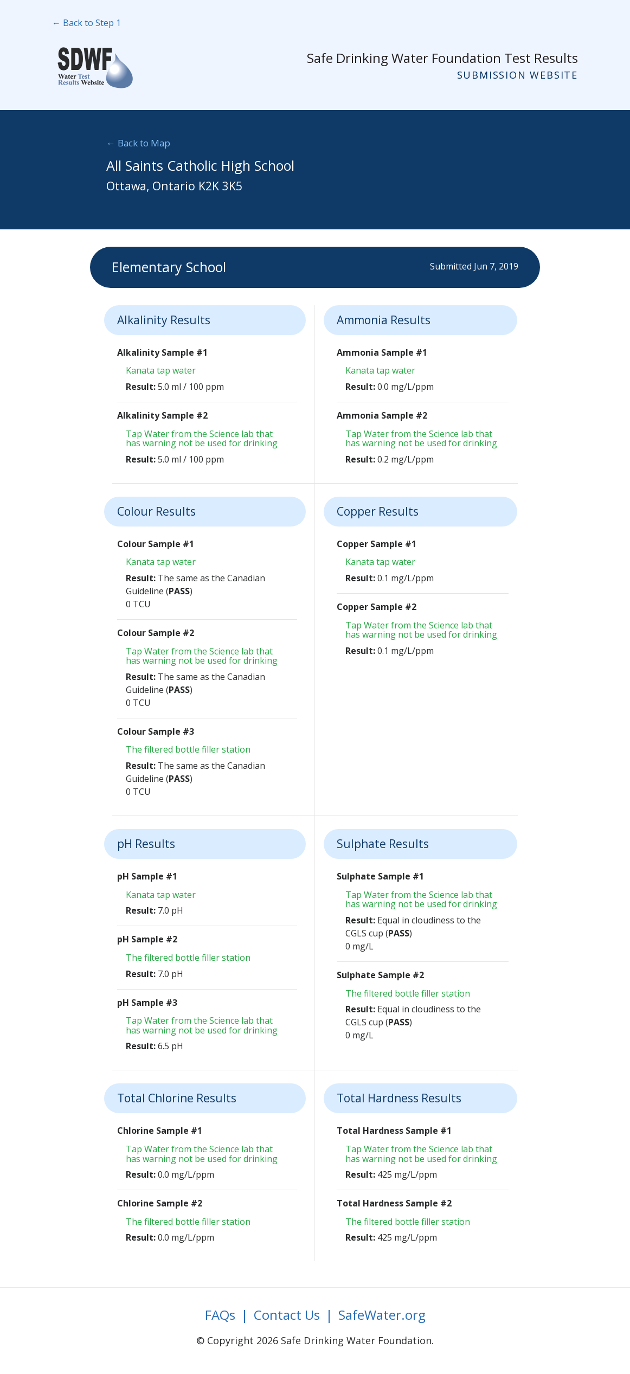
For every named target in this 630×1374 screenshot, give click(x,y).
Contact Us (287, 1315)
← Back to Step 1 (86, 23)
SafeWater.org (382, 1315)
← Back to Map (138, 143)
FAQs (220, 1315)
